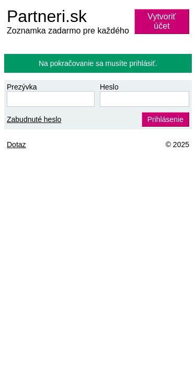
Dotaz (16, 144)
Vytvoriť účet (161, 21)
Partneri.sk (47, 16)
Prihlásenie (165, 119)
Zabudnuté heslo (34, 119)
